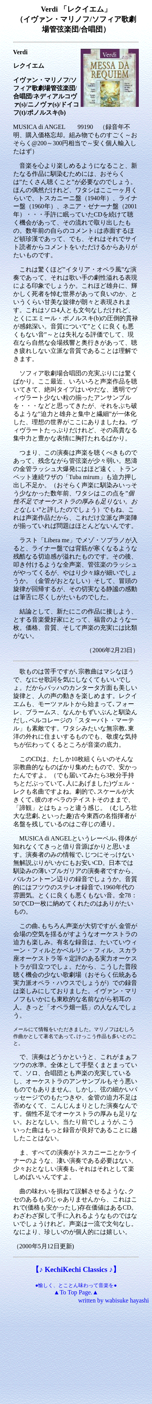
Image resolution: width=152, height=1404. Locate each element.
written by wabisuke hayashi (113, 1300)
